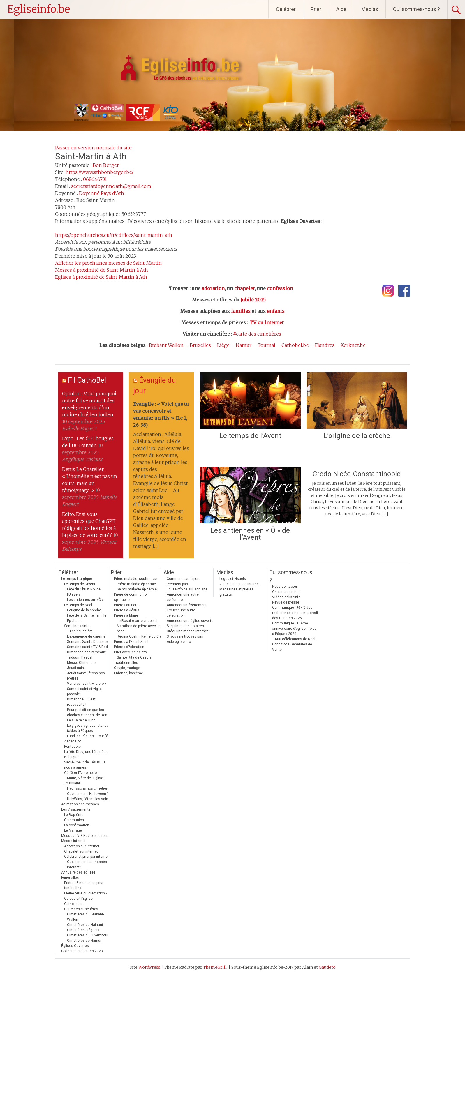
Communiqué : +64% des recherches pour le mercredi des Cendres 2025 (295, 613)
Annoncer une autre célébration (183, 597)
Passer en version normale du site (93, 148)
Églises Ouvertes (75, 946)
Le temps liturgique (76, 579)
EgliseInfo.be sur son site (187, 589)
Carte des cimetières (81, 909)
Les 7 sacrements (76, 809)
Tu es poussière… (81, 631)
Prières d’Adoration (129, 647)
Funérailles (70, 878)
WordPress (149, 967)
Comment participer (182, 579)
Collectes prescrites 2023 (82, 951)
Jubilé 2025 (253, 300)
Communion (74, 820)
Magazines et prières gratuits (236, 592)
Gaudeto (327, 967)
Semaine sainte (76, 626)
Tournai (266, 345)
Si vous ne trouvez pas (185, 636)
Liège (223, 345)
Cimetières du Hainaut (85, 925)
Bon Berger (106, 165)
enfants (276, 311)
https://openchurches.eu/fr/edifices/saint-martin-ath (113, 235)
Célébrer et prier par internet (86, 857)
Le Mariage (73, 830)
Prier (316, 9)
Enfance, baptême (128, 673)
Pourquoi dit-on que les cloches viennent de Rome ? (90, 712)
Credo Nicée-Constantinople (357, 474)
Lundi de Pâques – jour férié (89, 736)
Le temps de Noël (78, 605)
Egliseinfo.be (38, 9)
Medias (369, 9)
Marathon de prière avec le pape (138, 628)
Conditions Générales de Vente (292, 647)
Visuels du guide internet (239, 584)
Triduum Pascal (79, 657)
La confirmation (76, 825)
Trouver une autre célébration (181, 612)
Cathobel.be (295, 345)
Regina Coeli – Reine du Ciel (140, 636)
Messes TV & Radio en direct (84, 836)
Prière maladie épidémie (136, 584)
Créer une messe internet (187, 631)
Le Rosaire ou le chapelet (137, 621)
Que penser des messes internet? (87, 864)
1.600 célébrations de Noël (293, 639)
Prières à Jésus (126, 610)
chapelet (244, 288)
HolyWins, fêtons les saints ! (90, 799)
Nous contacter (284, 587)
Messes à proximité (101, 270)
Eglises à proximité (101, 277)
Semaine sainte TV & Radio (89, 647)
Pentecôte (72, 746)
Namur (243, 345)
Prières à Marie (126, 615)
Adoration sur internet (81, 846)
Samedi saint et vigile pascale (84, 691)
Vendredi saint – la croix (86, 684)
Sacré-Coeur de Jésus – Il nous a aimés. (85, 765)
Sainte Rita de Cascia (134, 657)
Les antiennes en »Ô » (85, 600)
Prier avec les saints (130, 652)
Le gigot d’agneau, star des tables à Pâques (89, 728)
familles (241, 311)
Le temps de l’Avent (250, 436)
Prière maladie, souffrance (135, 579)
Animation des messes (80, 804)
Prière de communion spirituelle (131, 597)
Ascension (73, 741)
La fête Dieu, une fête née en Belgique (87, 754)
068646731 (95, 179)
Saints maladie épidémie (137, 589)
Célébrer (286, 9)
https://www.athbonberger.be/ (99, 172)
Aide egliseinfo (179, 642)
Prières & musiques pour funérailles (83, 885)
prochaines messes (108, 263)
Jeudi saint (76, 668)
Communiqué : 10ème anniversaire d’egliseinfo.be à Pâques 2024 (294, 628)
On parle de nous (286, 592)
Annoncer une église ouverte (190, 621)
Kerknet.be (353, 345)
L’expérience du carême (86, 636)
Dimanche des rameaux (86, 652)
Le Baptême (73, 815)
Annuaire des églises (78, 872)
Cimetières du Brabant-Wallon (85, 917)
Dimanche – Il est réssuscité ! (81, 702)
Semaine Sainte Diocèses (88, 642)
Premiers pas (177, 584)
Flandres (324, 345)
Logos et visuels (232, 579)
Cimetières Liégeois (83, 930)
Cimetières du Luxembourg (88, 935)
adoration (213, 288)
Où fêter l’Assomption (81, 773)
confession (280, 288)
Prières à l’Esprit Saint (131, 642)
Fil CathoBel (87, 380)
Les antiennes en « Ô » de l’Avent (250, 533)
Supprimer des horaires (185, 626)
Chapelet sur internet (81, 851)
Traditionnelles (126, 663)
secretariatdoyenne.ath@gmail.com (111, 186)
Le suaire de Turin (81, 720)
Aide (341, 9)
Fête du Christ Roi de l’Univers (84, 592)
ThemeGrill (215, 967)
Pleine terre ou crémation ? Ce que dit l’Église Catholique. (85, 898)
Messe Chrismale (81, 663)
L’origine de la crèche (356, 436)
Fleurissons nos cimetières (89, 788)
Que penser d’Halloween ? (87, 794)
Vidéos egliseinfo (286, 597)
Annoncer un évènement (187, 605)
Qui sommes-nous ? (416, 9)
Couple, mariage (127, 668)
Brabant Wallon (166, 345)
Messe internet (73, 841)
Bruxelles (200, 345)
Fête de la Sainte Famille (86, 615)
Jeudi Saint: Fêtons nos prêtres (86, 675)
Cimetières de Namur (84, 940)
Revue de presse (285, 602)
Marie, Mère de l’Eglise (85, 778)
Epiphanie (74, 621)
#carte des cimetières (257, 334)
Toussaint (72, 783)
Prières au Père (126, 605)
